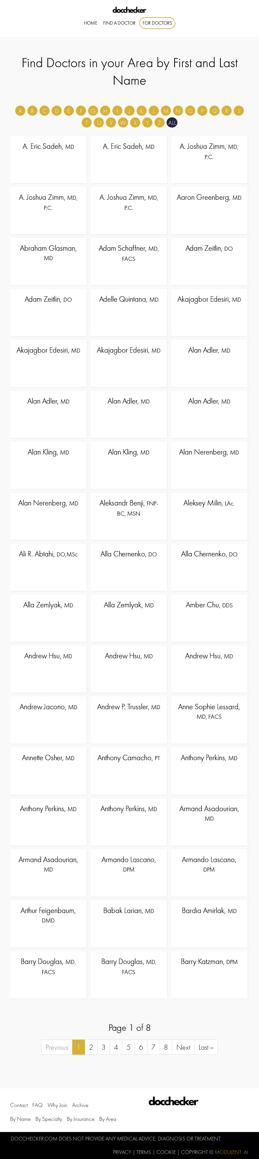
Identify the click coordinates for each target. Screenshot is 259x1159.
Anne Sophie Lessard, (209, 710)
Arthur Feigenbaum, (48, 914)
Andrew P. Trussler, (128, 706)
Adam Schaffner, (129, 253)
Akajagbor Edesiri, (209, 299)
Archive (80, 1105)
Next (183, 1047)
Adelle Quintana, (129, 299)
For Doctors (157, 23)
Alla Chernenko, (128, 554)
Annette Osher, (48, 757)
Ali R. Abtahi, (48, 554)
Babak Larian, (128, 910)
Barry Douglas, (48, 966)
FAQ (37, 1105)
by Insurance (80, 1119)
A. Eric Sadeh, (48, 146)
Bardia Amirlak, (209, 910)
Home (90, 23)
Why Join (57, 1105)
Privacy (123, 1152)
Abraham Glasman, (48, 252)
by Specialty (48, 1119)
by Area (107, 1119)
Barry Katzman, (209, 961)
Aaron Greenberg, (209, 197)
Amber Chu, (209, 605)
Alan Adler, (209, 350)
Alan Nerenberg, (209, 452)
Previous (57, 1047)
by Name (20, 1119)
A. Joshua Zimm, (209, 151)
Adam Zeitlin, (209, 248)
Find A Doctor (119, 23)
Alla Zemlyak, (48, 605)
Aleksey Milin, (209, 503)
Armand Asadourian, (209, 812)
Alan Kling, (48, 452)
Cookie (166, 1152)
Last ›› (206, 1047)
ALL (172, 123)
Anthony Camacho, (128, 757)
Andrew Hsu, (48, 656)
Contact (19, 1105)
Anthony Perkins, (209, 757)
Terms (144, 1152)
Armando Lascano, (129, 863)
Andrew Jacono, (48, 706)
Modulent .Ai (231, 1152)
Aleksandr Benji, (128, 507)
